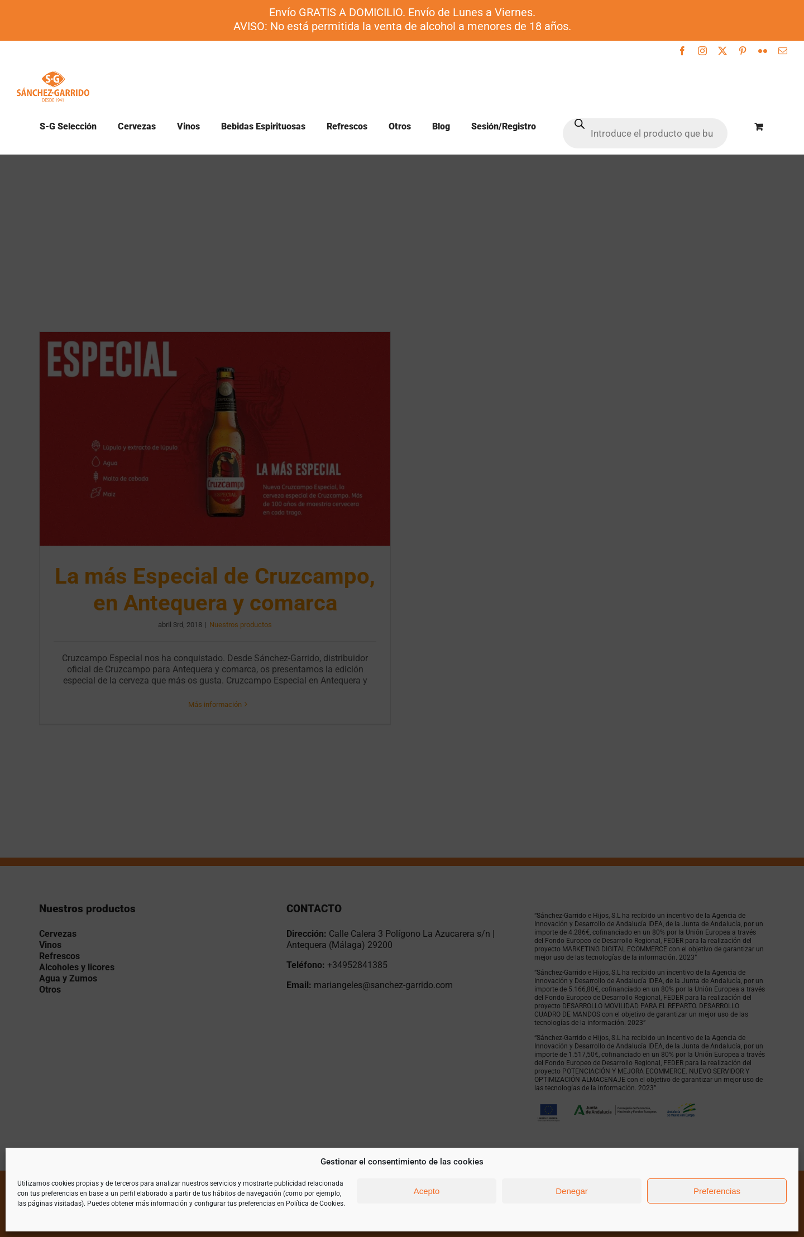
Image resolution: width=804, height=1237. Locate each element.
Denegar (572, 1191)
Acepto (427, 1191)
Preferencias (716, 1191)
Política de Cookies (314, 1203)
